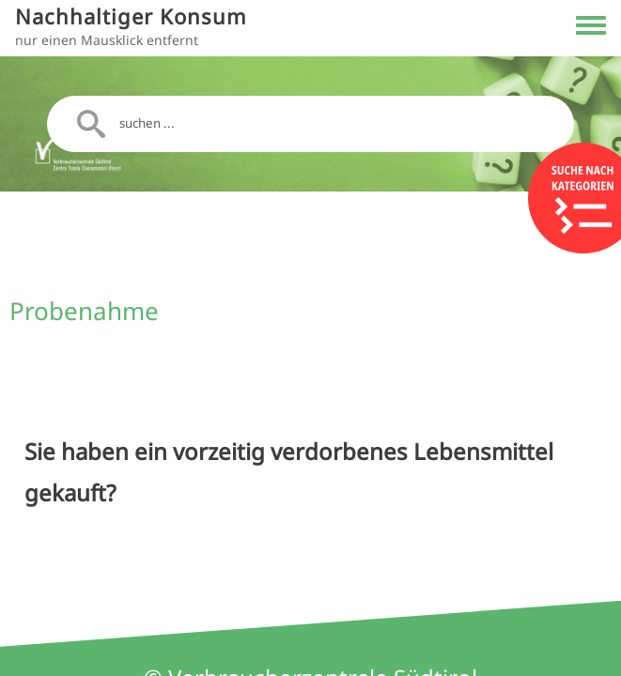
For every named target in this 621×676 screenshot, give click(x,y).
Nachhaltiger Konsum (131, 16)
